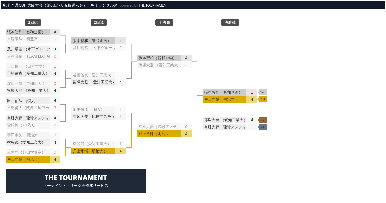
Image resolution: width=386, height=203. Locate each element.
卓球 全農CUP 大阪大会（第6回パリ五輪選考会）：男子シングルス (60, 5)
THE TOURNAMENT (153, 5)
